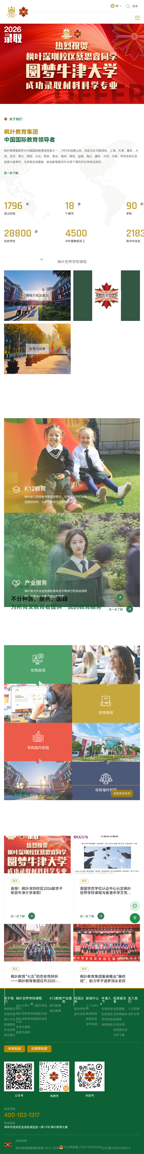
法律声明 (21, 1140)
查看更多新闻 (121, 798)
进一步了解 (11, 173)
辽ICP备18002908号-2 (116, 1148)
